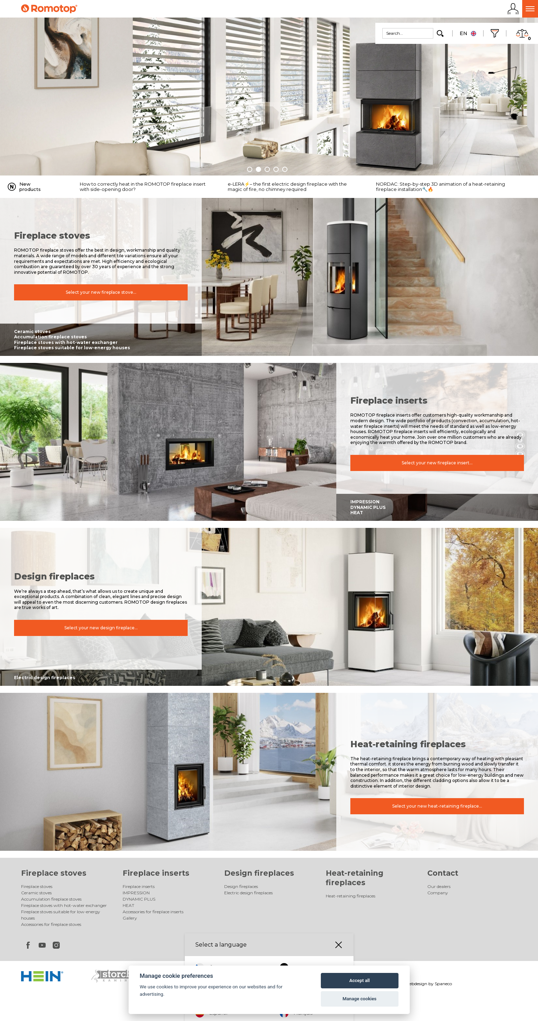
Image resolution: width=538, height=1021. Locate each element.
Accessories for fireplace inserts (153, 911)
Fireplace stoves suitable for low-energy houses (72, 347)
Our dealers (439, 886)
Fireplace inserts (156, 873)
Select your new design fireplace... (101, 628)
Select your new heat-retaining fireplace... (437, 806)
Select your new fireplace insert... (437, 463)
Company (437, 892)
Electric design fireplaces (44, 677)
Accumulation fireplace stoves (50, 336)
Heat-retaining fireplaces (350, 896)
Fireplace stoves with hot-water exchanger (66, 342)
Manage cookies (359, 998)
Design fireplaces (259, 873)
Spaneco (443, 983)
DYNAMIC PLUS (367, 507)
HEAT (356, 512)
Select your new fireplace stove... (101, 292)
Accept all (359, 980)
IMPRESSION (365, 501)
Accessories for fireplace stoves (51, 924)
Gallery (130, 918)
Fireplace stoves (53, 873)
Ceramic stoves (32, 331)
